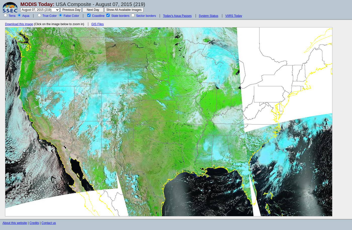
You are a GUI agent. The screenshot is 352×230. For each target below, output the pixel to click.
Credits (34, 223)
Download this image (19, 24)
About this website (15, 223)
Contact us (48, 223)
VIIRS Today (233, 16)
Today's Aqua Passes (177, 16)
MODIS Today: (37, 4)
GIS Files (97, 24)
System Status (208, 16)
